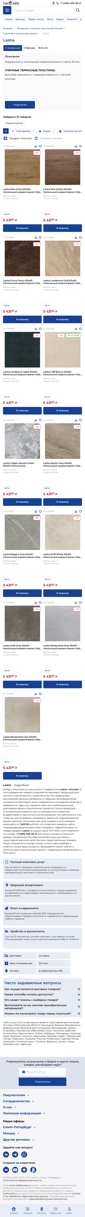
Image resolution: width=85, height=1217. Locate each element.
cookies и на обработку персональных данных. (41, 1194)
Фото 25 (43, 47)
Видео (60, 19)
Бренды (20, 19)
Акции (8, 19)
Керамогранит (14, 123)
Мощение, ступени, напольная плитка (40, 28)
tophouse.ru (10, 1193)
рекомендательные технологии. (49, 1198)
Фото (50, 19)
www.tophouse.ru (19, 1185)
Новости (72, 19)
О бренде (29, 47)
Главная (7, 28)
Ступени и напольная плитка (20, 33)
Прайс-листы (36, 19)
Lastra (45, 33)
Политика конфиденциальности (22, 1180)
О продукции (13, 47)
